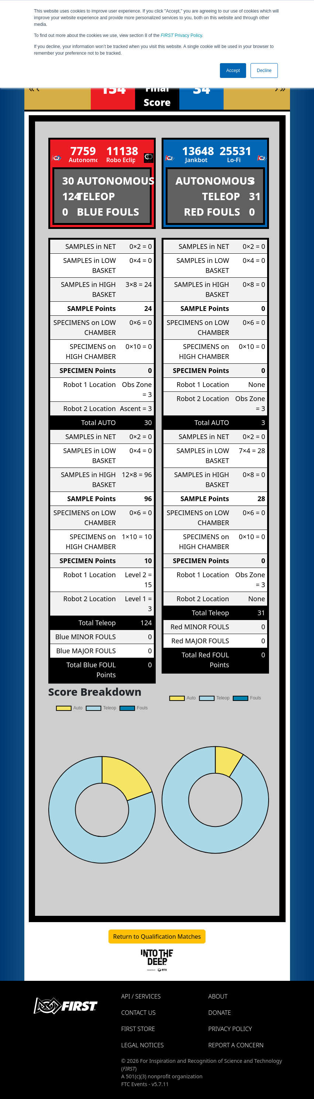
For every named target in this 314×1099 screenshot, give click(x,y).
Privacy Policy (181, 35)
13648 (196, 150)
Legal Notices (142, 1045)
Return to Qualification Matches (157, 936)
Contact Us (138, 1013)
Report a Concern (236, 1045)
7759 (83, 150)
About (218, 996)
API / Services (141, 996)
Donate (219, 1013)
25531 (234, 150)
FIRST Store (138, 1029)
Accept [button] (233, 70)
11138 (120, 150)
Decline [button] (264, 70)
